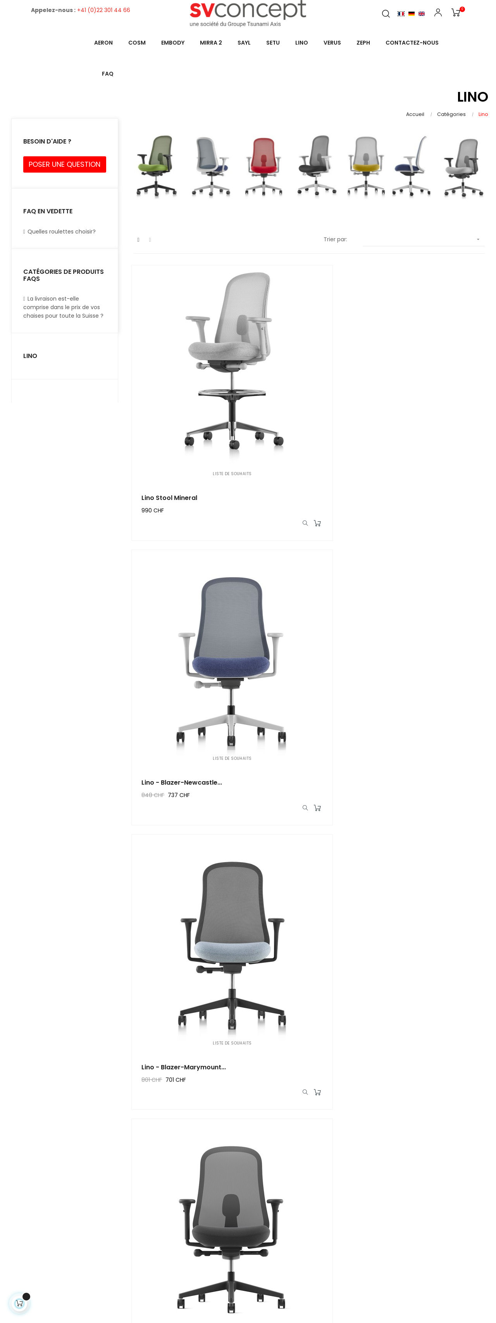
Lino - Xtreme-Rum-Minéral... (297, 965)
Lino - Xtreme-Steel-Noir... (307, 776)
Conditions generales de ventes (206, 1204)
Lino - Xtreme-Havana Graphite (179, 588)
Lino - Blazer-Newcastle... (305, 399)
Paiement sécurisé (198, 1236)
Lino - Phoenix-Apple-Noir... (431, 776)
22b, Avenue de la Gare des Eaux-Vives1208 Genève (424, 1174)
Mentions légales (196, 1187)
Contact (384, 1198)
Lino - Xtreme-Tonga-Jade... (423, 588)
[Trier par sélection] (424, 239)
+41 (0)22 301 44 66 (103, 10)
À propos (185, 1222)
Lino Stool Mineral (171, 399)
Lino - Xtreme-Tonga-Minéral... (178, 777)
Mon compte (290, 1173)
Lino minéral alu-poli (419, 965)
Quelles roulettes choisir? (59, 231)
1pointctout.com (319, 1296)
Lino (30, 355)
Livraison (184, 1173)
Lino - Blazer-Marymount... (430, 399)
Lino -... (154, 965)
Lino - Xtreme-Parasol (300, 588)
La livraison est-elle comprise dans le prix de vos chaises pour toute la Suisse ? (63, 307)
